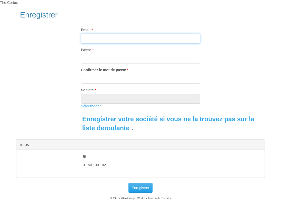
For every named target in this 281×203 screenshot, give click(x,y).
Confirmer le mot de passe (104, 70)
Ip (84, 156)
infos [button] (24, 144)
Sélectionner (91, 106)
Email (87, 30)
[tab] (140, 145)
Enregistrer (140, 188)
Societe (88, 90)
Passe (87, 50)
